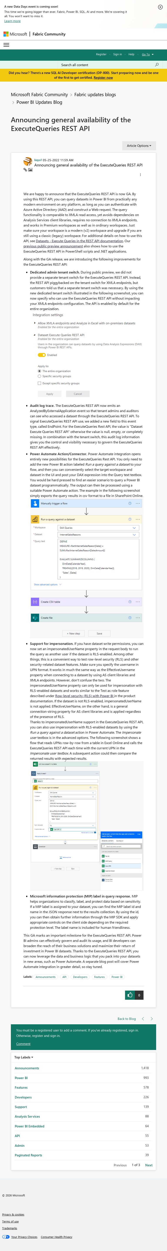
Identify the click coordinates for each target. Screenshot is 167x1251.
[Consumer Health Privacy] (56, 1237)
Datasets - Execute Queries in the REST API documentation (79, 240)
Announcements (46, 976)
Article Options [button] (138, 145)
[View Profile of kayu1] (38, 160)
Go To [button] (146, 54)
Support (21, 1107)
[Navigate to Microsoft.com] (15, 34)
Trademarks (9, 1228)
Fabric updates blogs (95, 94)
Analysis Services (27, 1116)
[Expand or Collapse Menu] (6, 44)
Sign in (117, 54)
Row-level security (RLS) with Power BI (84, 695)
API (64, 976)
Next (148, 1165)
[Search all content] (110, 65)
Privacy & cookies (13, 1214)
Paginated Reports (28, 1155)
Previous (120, 1165)
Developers (80, 976)
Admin (20, 1145)
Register (101, 54)
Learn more (12, 21)
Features (99, 976)
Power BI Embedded (29, 1126)
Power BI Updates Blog (39, 102)
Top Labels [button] (22, 1057)
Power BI (117, 976)
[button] (140, 175)
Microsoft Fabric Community (39, 94)
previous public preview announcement (53, 246)
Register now (103, 77)
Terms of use (10, 1221)
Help (131, 54)
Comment (23, 1043)
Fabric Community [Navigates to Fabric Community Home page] (49, 34)
